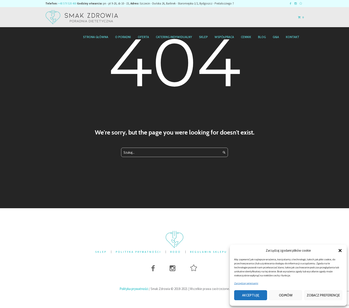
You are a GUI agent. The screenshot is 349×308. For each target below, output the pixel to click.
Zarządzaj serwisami (246, 283)
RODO (175, 252)
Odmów (285, 295)
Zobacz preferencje (323, 295)
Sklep (101, 252)
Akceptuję (250, 295)
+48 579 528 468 (67, 3)
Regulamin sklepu (208, 252)
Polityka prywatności (138, 252)
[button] (340, 250)
